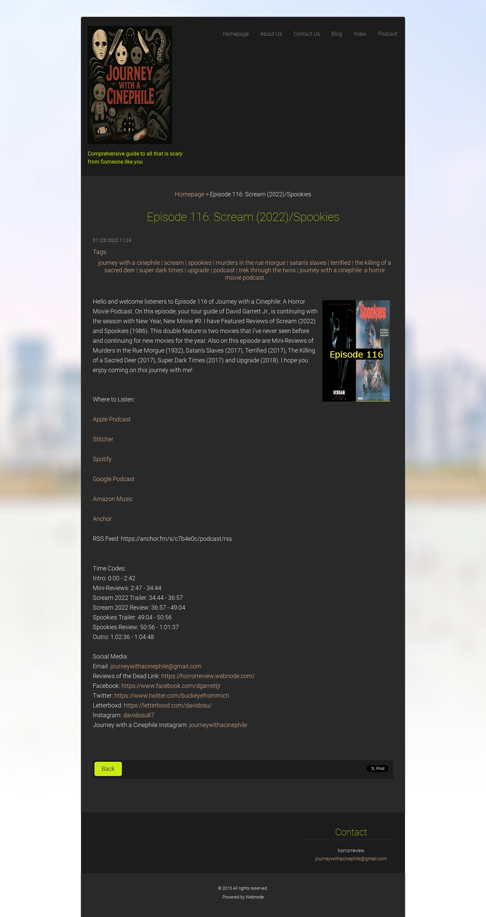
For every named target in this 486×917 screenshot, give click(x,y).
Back (108, 769)
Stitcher (103, 439)
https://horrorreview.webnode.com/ (208, 676)
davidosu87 (138, 715)
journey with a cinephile (129, 262)
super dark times (161, 270)
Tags (99, 252)
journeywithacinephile (218, 725)
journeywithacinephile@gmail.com (155, 666)
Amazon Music (113, 499)
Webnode (255, 896)
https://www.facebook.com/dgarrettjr (171, 686)
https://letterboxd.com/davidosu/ (168, 705)
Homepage (189, 194)
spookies (200, 262)
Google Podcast (114, 479)
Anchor (102, 519)
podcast (224, 270)
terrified (340, 262)
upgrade (198, 270)
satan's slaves (308, 262)
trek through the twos (267, 270)
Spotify (102, 459)
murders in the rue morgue (251, 262)
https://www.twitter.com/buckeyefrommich (171, 695)
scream (174, 262)
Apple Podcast (112, 419)
